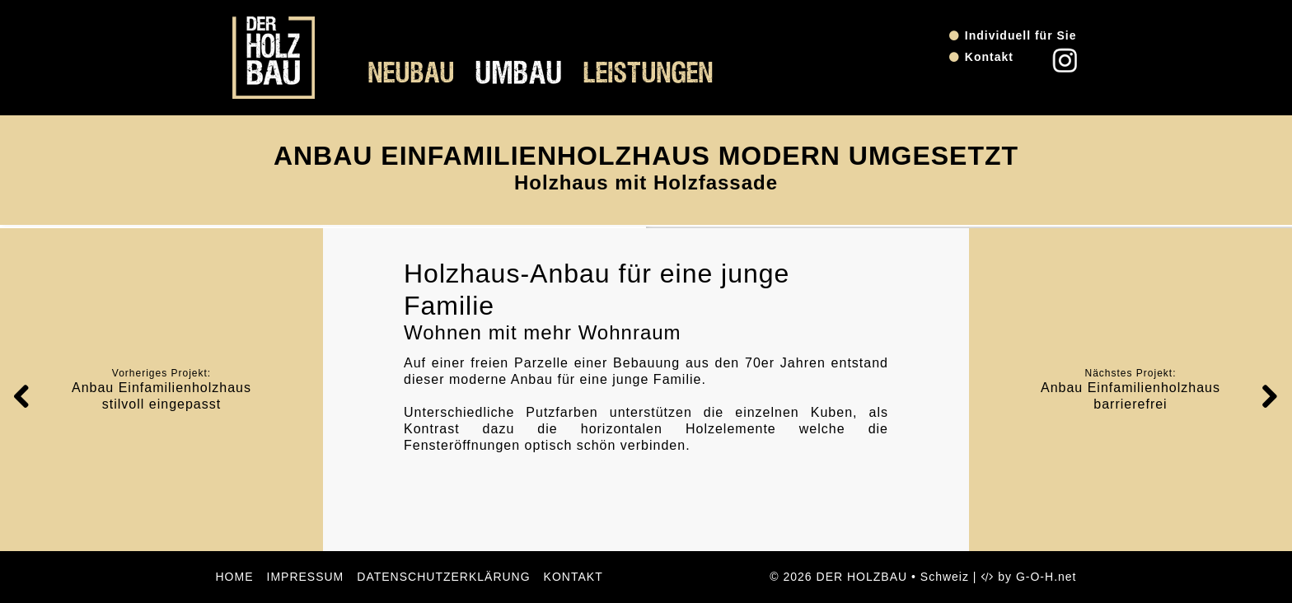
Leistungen (648, 74)
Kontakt (989, 56)
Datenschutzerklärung (443, 576)
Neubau (411, 74)
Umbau (519, 73)
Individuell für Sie (1021, 35)
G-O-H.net (1046, 576)
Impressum (305, 576)
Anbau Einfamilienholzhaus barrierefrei (1130, 396)
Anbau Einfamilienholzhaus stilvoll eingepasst (161, 396)
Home (235, 576)
